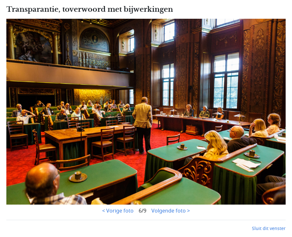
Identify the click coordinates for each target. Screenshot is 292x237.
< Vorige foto (118, 211)
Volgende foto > (170, 211)
